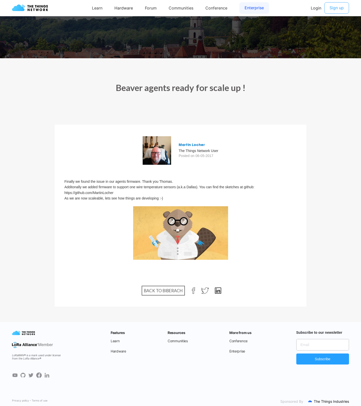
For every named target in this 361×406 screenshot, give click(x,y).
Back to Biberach (163, 290)
